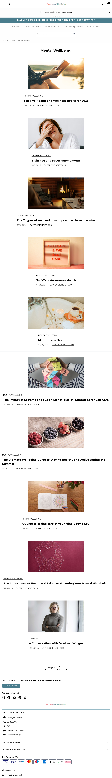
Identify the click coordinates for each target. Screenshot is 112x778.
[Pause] (110, 13)
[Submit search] (10, 4)
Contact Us (11, 722)
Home (5, 40)
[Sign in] (4, 4)
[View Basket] (108, 4)
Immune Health (52, 27)
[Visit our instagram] (3, 697)
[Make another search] (56, 34)
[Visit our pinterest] (19, 697)
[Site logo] (56, 4)
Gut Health (15, 27)
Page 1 (51, 668)
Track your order (14, 718)
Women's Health (94, 27)
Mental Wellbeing (33, 27)
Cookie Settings (14, 735)
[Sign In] (101, 4)
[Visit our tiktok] (25, 697)
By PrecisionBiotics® (48, 105)
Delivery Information (16, 730)
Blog (13, 40)
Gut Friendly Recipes (73, 27)
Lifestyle (34, 638)
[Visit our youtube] (14, 697)
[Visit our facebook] (8, 697)
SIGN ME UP (11, 686)
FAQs (9, 726)
